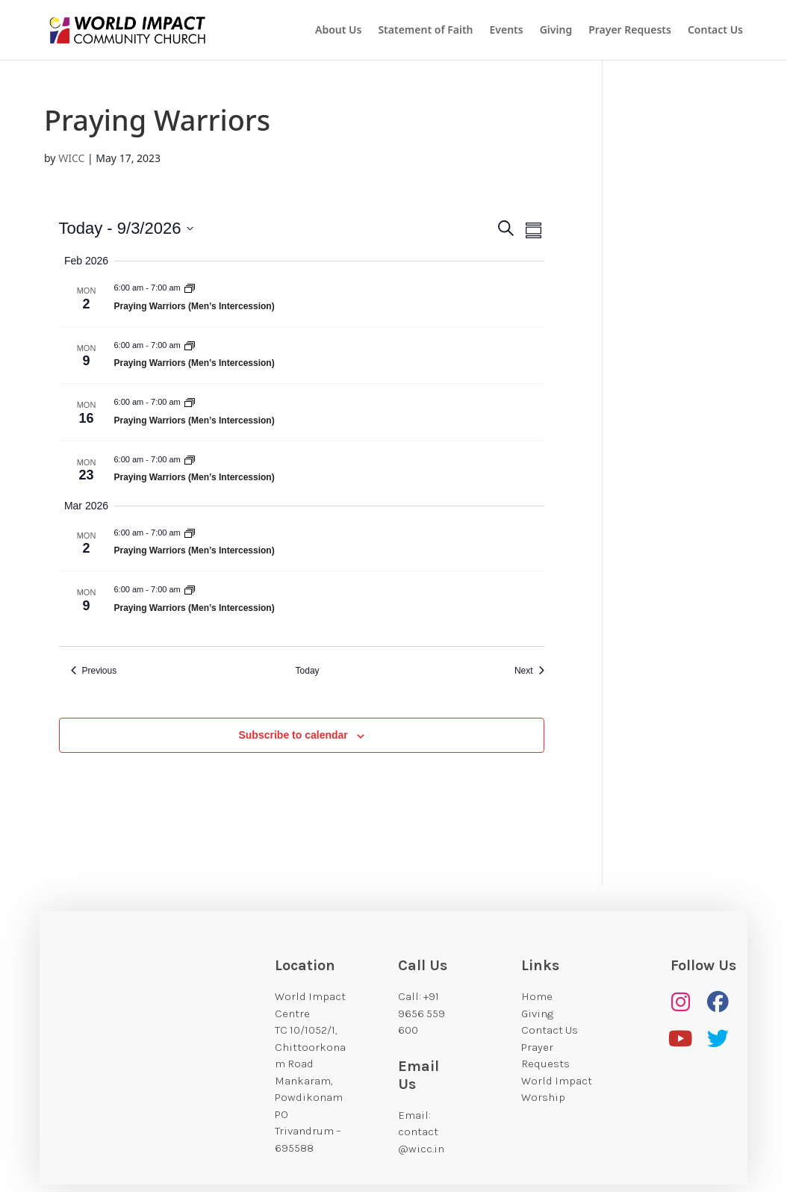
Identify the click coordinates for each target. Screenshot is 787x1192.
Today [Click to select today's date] (308, 670)
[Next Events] (529, 671)
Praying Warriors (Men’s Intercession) (194, 306)
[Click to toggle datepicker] (126, 228)
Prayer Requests (629, 31)
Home (537, 996)
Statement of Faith (425, 31)
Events (506, 31)
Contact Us (715, 31)
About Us (338, 31)
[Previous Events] (94, 671)
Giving (556, 31)
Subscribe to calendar (292, 735)
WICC (71, 158)
